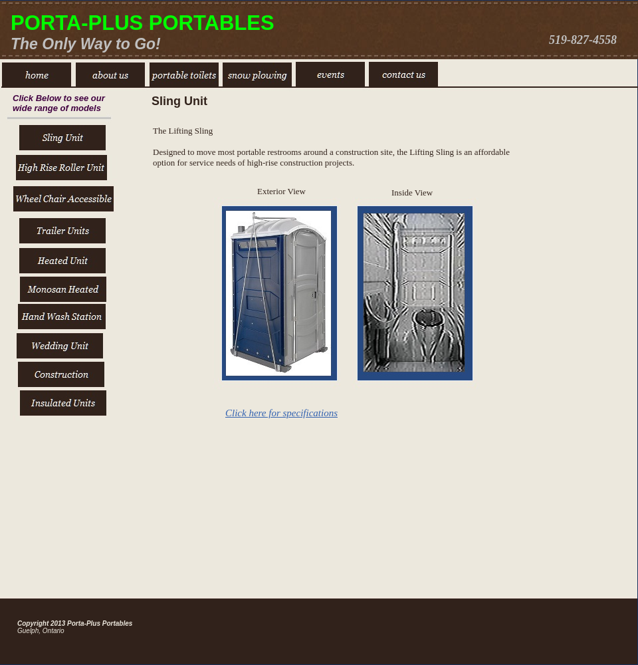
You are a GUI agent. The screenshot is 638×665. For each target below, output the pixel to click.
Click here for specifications (281, 413)
